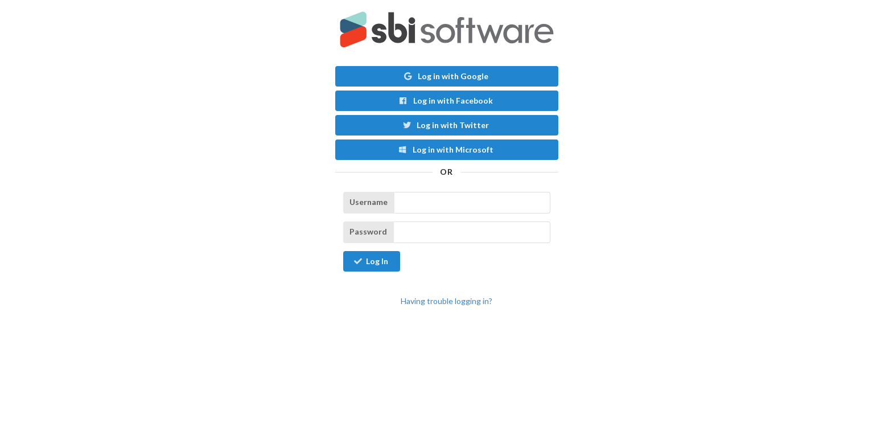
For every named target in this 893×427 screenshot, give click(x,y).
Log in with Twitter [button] (445, 125)
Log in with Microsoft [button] (445, 149)
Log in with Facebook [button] (445, 100)
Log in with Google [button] (445, 76)
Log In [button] (371, 261)
